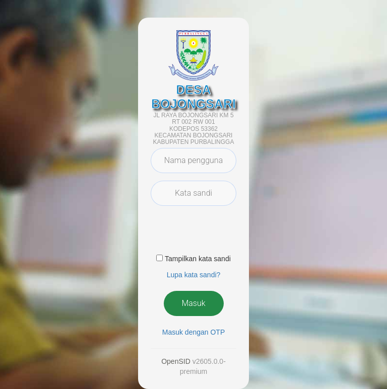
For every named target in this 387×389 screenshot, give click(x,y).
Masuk (193, 303)
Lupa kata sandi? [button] (194, 275)
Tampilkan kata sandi (198, 259)
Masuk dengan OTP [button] (193, 332)
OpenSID (175, 361)
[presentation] (227, 233)
